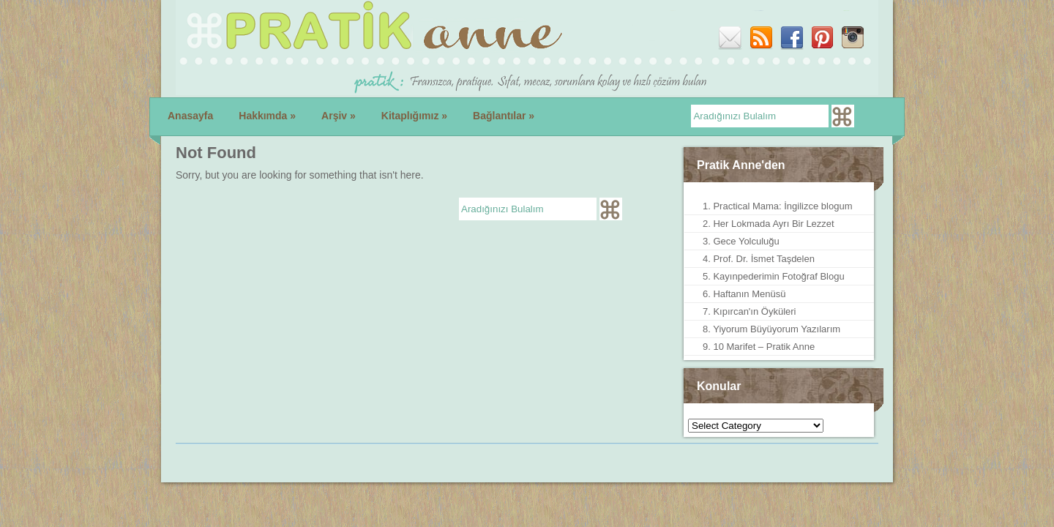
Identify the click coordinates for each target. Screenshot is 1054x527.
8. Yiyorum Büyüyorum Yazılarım (771, 329)
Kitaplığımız (414, 116)
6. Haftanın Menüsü (744, 293)
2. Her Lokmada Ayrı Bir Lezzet (768, 223)
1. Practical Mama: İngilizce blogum (777, 206)
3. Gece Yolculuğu (741, 241)
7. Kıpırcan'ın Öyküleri (749, 311)
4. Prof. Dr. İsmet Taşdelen (759, 258)
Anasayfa (190, 116)
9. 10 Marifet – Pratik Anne (759, 346)
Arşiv (338, 116)
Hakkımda (267, 116)
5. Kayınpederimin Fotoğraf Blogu (774, 276)
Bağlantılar (503, 116)
